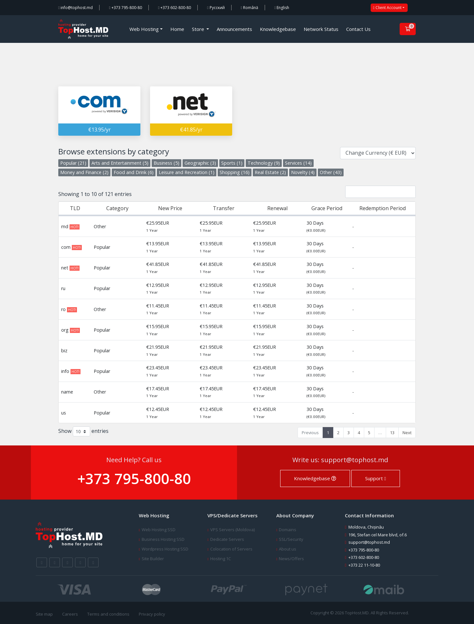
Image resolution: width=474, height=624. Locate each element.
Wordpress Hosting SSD (165, 549)
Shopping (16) (235, 172)
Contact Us (358, 29)
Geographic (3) (200, 163)
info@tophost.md (75, 7)
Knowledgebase (278, 29)
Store (198, 29)
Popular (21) (73, 163)
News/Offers (291, 558)
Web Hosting (144, 29)
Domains (287, 529)
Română (249, 7)
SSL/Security (291, 539)
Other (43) (331, 172)
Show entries (83, 431)
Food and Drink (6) (134, 172)
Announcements (234, 29)
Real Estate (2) (270, 172)
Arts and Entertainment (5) (119, 163)
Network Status (321, 29)
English (281, 7)
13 (392, 432)
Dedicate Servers (227, 539)
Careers (70, 614)
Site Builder (153, 558)
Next (407, 432)
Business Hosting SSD (163, 539)
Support (375, 478)
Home (177, 29)
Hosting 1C (220, 558)
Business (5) (166, 163)
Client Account (387, 7)
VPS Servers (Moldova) (232, 529)
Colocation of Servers (231, 549)
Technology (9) (264, 163)
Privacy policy (152, 614)
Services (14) (298, 163)
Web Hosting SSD (158, 529)
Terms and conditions (108, 614)
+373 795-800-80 (125, 7)
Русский (215, 7)
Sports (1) (231, 163)
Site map (44, 614)
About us (287, 549)
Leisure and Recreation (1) (186, 172)
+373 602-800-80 (174, 7)
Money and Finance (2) (84, 172)
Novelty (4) (303, 172)
